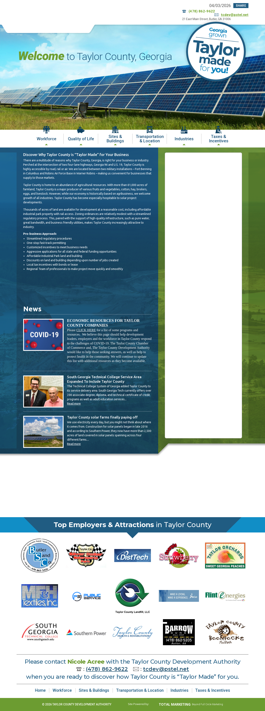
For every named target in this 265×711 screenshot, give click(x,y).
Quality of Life (81, 138)
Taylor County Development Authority (48, 17)
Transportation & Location (140, 690)
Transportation (150, 138)
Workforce (46, 138)
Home (40, 690)
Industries (184, 138)
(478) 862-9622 (107, 669)
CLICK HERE (86, 330)
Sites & (115, 138)
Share (241, 5)
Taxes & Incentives (212, 690)
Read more (74, 403)
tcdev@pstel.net (234, 15)
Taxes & (218, 138)
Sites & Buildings (94, 690)
